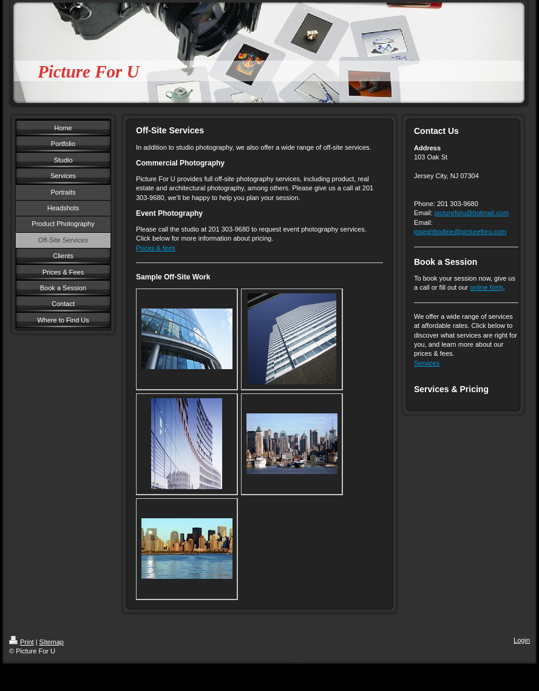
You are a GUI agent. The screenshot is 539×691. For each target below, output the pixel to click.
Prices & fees (155, 248)
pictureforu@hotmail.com (472, 212)
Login (522, 640)
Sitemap (51, 642)
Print (21, 642)
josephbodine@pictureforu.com (460, 231)
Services (426, 363)
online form (486, 287)
